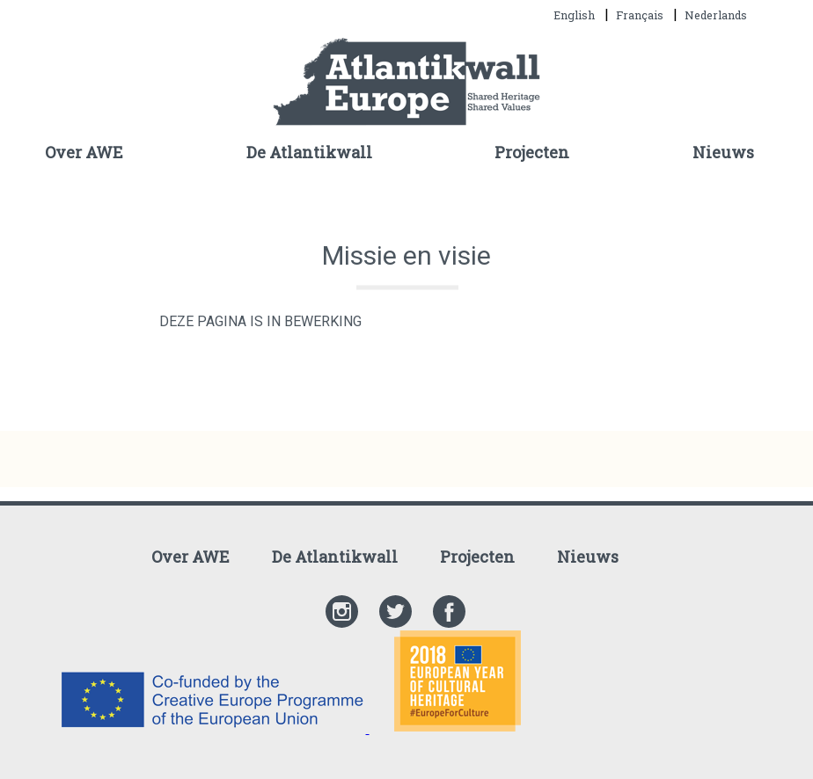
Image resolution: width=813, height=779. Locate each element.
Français (641, 15)
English (575, 15)
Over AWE (84, 152)
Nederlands (716, 15)
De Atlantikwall (309, 152)
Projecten (531, 152)
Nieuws (723, 152)
